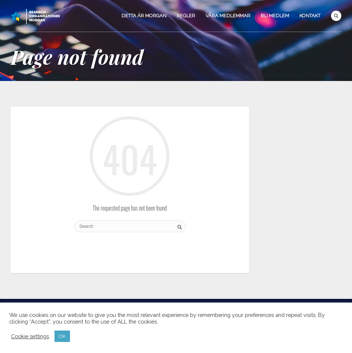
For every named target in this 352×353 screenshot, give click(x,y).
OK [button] (62, 336)
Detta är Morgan (144, 15)
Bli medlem (275, 15)
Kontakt (309, 15)
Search (336, 16)
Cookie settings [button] (30, 336)
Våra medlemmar (227, 15)
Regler (186, 15)
